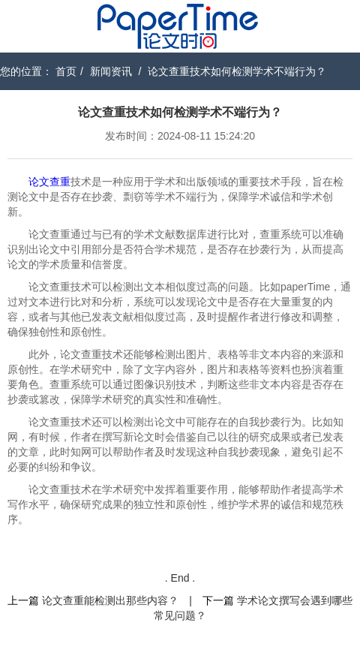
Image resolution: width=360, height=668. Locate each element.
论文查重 (49, 182)
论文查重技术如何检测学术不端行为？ (237, 71)
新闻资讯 (111, 71)
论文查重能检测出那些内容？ (110, 600)
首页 (66, 71)
